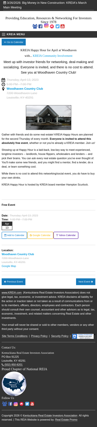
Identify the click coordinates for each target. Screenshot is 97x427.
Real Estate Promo (66, 419)
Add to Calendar (14, 235)
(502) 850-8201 (12, 364)
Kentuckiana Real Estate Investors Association (50, 415)
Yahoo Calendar (66, 235)
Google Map (9, 266)
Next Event (86, 281)
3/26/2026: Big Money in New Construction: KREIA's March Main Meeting (45, 5)
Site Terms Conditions (14, 336)
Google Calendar (40, 235)
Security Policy (59, 336)
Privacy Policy (39, 336)
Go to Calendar (13, 42)
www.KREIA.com (12, 292)
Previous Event (13, 281)
